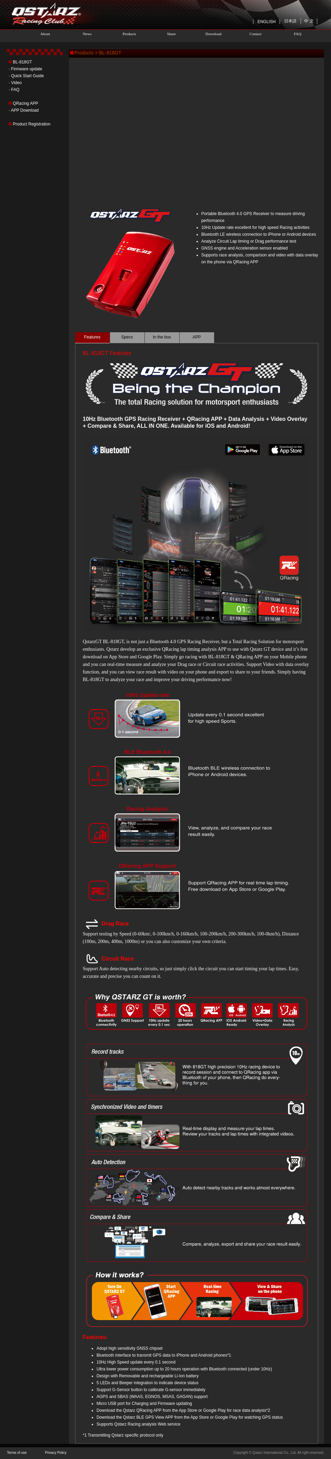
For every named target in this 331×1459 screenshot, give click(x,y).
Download (213, 34)
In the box (162, 337)
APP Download (25, 110)
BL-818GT (22, 62)
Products (129, 34)
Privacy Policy (55, 1453)
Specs (127, 337)
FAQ (297, 34)
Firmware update (26, 69)
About (45, 34)
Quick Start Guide (27, 75)
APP (196, 337)
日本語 (290, 21)
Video (16, 82)
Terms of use (17, 1453)
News (87, 34)
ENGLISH (267, 21)
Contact (256, 34)
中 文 (308, 21)
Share (171, 34)
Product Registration (31, 124)
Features (92, 337)
